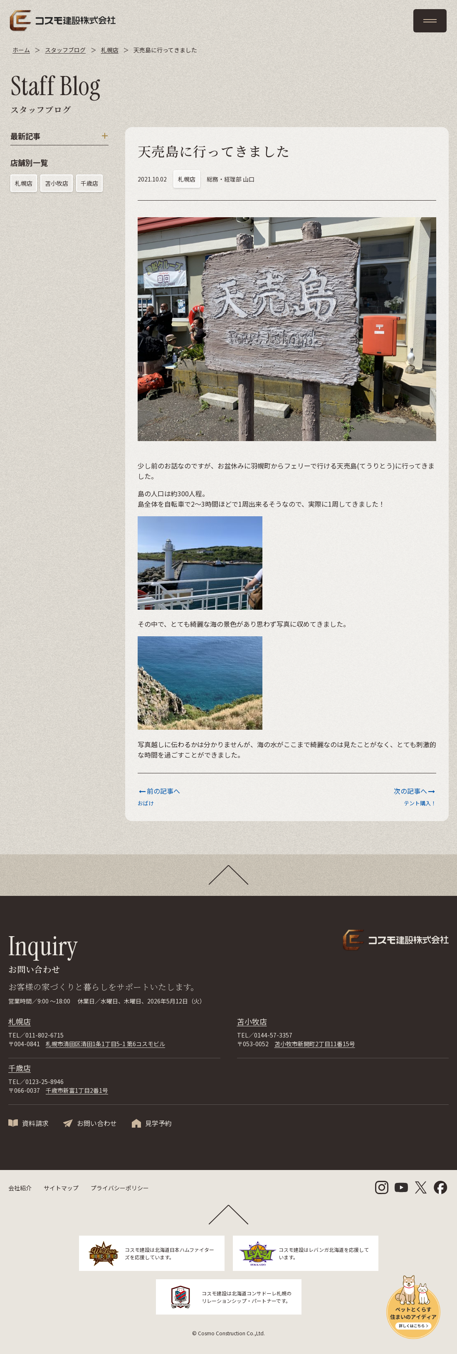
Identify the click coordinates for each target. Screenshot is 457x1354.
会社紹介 (20, 1188)
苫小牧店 (56, 183)
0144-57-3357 (273, 1035)
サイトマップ (61, 1188)
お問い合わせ (97, 1123)
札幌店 (23, 183)
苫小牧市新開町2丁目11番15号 (314, 1044)
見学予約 (158, 1123)
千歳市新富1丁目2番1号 (77, 1090)
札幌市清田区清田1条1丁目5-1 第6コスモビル (105, 1044)
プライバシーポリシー (120, 1188)
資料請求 (35, 1123)
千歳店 (89, 183)
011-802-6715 (44, 1035)
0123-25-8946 (44, 1081)
